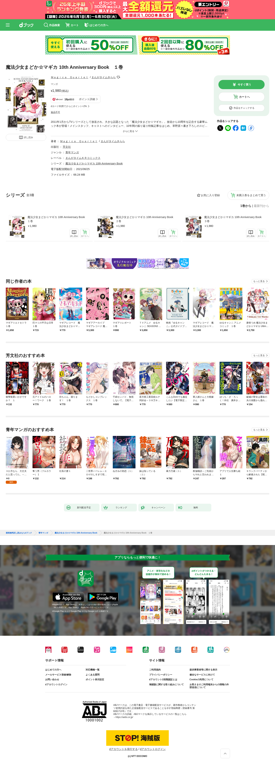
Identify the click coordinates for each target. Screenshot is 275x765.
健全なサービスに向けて (202, 674)
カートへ (244, 96)
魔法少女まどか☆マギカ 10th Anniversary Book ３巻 (234, 219)
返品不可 (55, 112)
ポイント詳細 (87, 99)
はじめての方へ (53, 669)
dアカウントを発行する (123, 749)
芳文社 (67, 146)
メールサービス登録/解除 (58, 674)
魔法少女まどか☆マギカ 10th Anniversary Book (94, 163)
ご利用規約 (155, 669)
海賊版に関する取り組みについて (166, 684)
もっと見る (259, 281)
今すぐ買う (244, 84)
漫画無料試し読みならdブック (19, 533)
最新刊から (261, 205)
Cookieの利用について (201, 679)
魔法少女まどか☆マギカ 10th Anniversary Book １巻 (58, 219)
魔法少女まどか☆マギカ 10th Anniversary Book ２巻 (146, 219)
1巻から (245, 205)
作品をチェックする (244, 108)
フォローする (118, 77)
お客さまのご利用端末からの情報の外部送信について (209, 686)
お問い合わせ (52, 679)
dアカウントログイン (56, 684)
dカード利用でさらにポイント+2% (69, 106)
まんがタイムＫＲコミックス (82, 157)
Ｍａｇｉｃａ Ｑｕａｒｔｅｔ (69, 77)
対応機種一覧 (92, 669)
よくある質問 (92, 674)
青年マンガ (72, 152)
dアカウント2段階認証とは (163, 679)
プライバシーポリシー (160, 674)
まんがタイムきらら (103, 77)
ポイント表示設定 (95, 679)
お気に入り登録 (210, 195)
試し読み (28, 137)
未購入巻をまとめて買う (251, 195)
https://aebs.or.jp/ (124, 717)
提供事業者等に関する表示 (203, 669)
